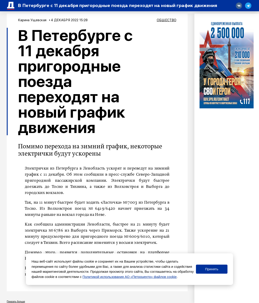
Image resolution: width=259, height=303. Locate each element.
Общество (166, 20)
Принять (211, 269)
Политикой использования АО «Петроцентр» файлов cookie (129, 277)
